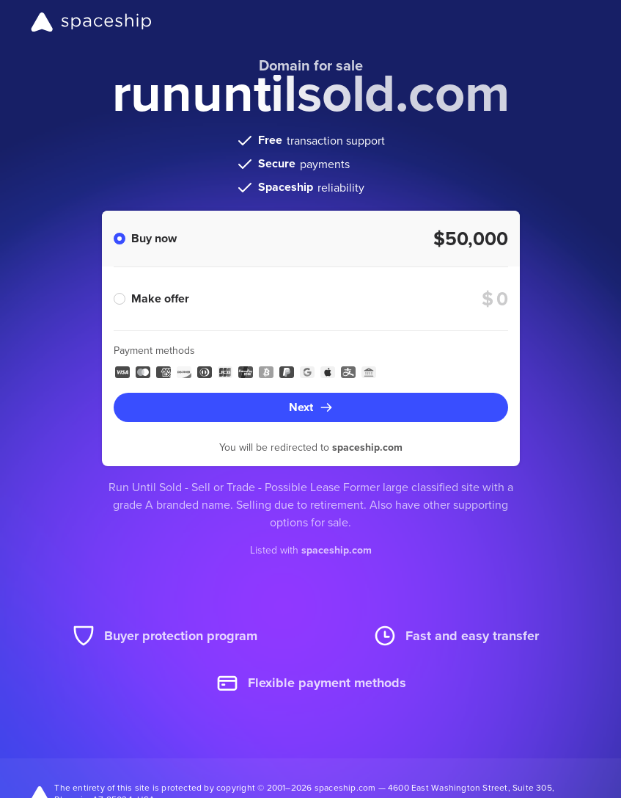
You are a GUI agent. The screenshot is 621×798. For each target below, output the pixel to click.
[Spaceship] (91, 22)
